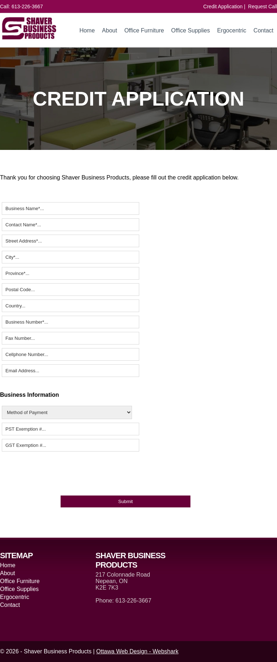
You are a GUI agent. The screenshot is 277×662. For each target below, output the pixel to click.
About (109, 30)
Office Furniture (144, 30)
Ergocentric (231, 30)
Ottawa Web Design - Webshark (137, 651)
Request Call (262, 6)
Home (87, 30)
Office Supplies (190, 30)
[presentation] (55, 473)
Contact (263, 30)
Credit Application (223, 6)
